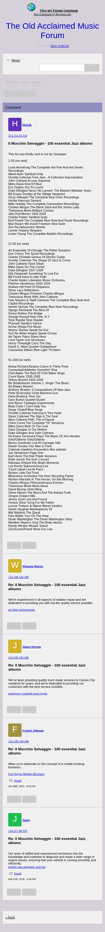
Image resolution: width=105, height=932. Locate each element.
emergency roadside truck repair (27, 693)
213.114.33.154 (17, 135)
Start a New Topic (20, 93)
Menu (13, 60)
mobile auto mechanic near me (26, 866)
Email (17, 780)
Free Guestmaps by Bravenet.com (52, 14)
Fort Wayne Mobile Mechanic (26, 773)
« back (10, 917)
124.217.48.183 (17, 830)
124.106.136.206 (18, 577)
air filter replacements (21, 609)
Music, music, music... (24, 82)
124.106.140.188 (18, 741)
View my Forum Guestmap (59, 10)
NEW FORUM (59, 46)
